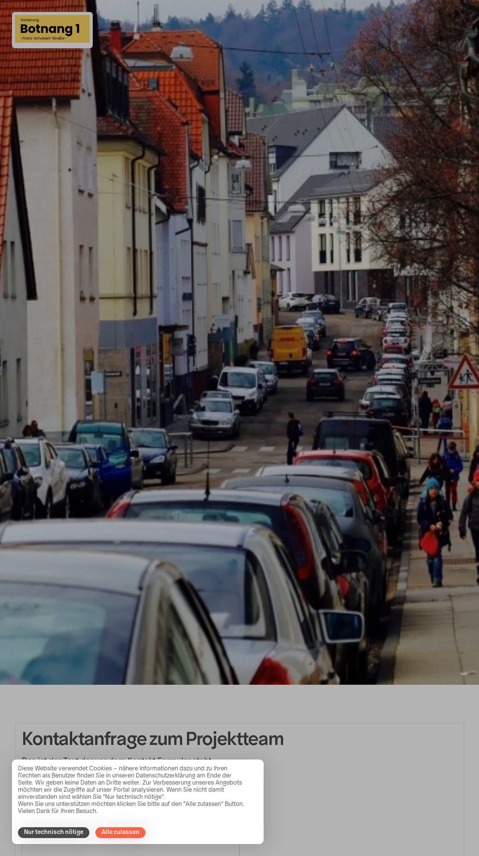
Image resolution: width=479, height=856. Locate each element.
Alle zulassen (120, 832)
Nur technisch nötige (53, 832)
